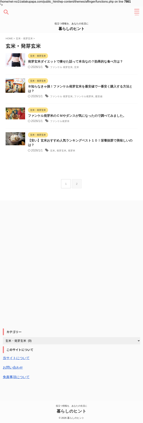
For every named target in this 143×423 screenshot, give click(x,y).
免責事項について (18, 384)
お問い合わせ (14, 375)
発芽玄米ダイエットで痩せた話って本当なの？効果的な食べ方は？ (86, 62)
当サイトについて (18, 366)
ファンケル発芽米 (100, 98)
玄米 (91, 67)
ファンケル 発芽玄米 (72, 67)
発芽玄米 (72, 158)
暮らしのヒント (71, 29)
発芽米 (84, 158)
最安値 (117, 98)
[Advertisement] (31, 277)
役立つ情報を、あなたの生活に (71, 405)
